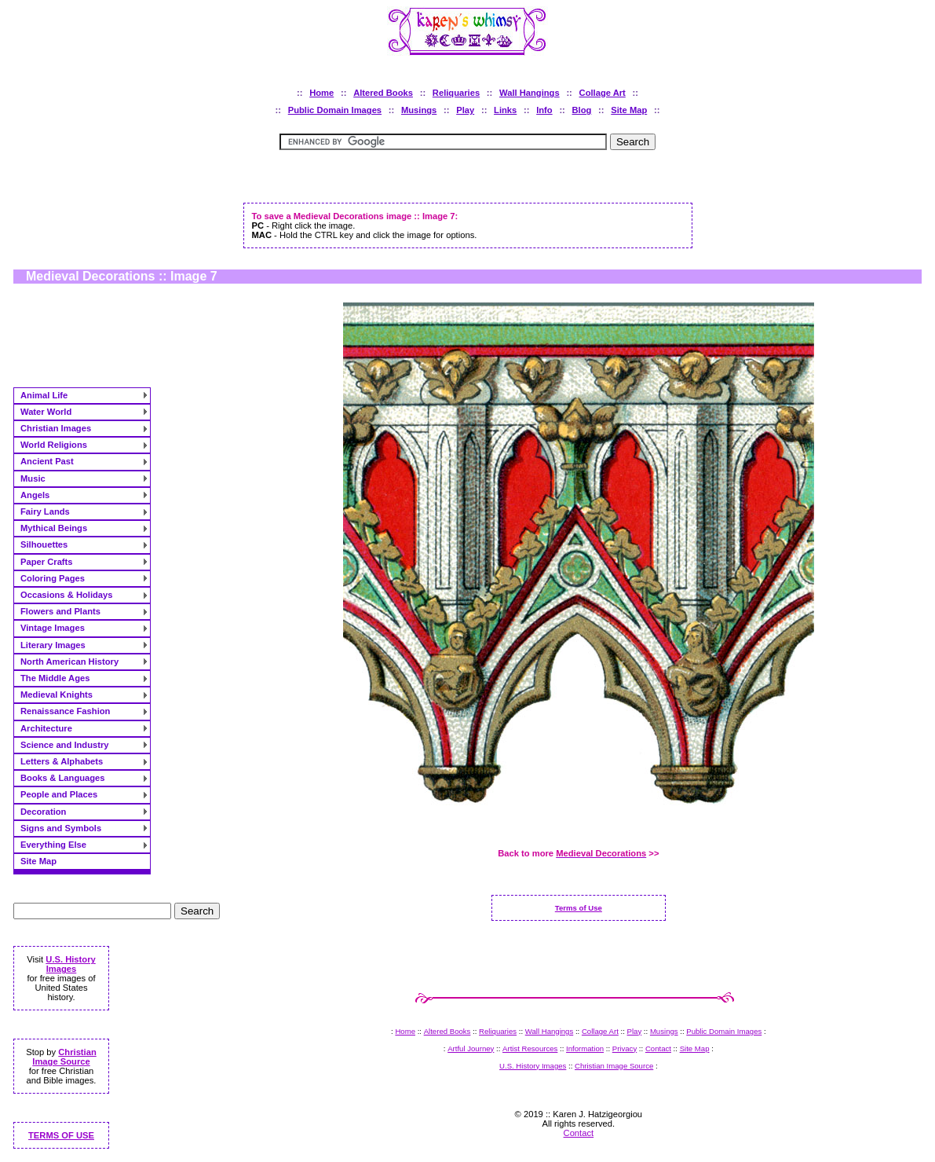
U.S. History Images (70, 964)
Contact (658, 1048)
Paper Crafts (46, 561)
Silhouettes (44, 544)
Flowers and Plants (60, 611)
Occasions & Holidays (66, 594)
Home (321, 92)
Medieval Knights (56, 694)
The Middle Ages (54, 678)
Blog (582, 110)
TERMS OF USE (61, 1135)
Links (505, 110)
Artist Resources (529, 1048)
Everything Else (53, 844)
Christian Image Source (64, 1056)
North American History (69, 661)
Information (585, 1048)
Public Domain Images (335, 110)
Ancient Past (47, 461)
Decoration (43, 811)
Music (33, 478)
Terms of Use (578, 908)
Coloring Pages (52, 578)
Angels (34, 495)
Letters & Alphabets (61, 761)
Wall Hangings (529, 92)
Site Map (629, 110)
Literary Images (53, 645)
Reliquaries (456, 92)
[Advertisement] (468, 183)
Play (465, 110)
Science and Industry (64, 745)
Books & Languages (62, 778)
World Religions (53, 444)
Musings (418, 110)
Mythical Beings (53, 528)
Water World (45, 411)
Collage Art (602, 92)
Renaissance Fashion (65, 711)
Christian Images (55, 428)
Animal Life (44, 395)
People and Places (58, 794)
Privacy (624, 1048)
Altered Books (383, 92)
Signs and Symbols (60, 828)
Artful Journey (470, 1048)
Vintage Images (52, 627)
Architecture (46, 728)
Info (544, 110)
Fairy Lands (45, 511)
